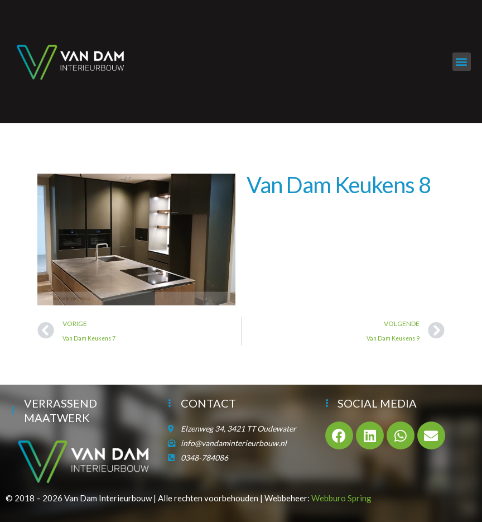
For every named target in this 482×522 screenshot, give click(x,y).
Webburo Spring (341, 498)
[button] (461, 61)
